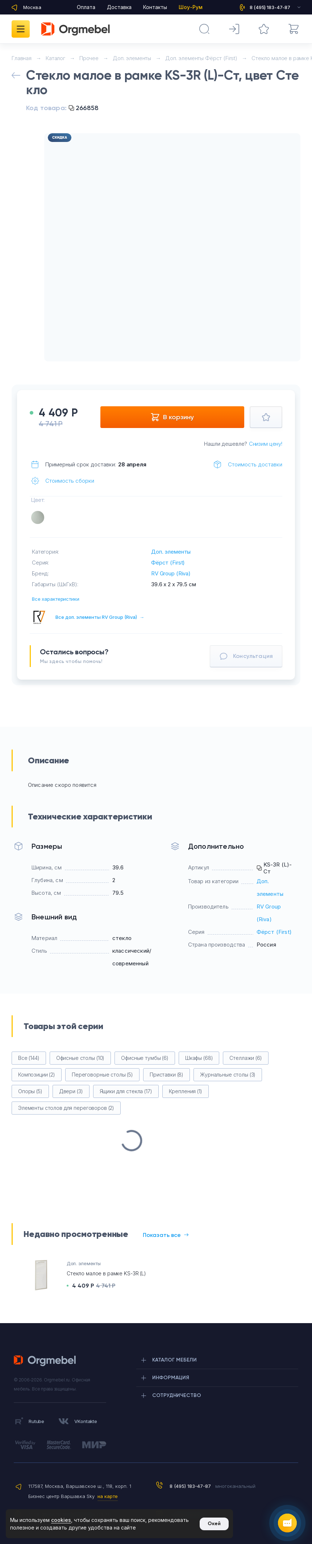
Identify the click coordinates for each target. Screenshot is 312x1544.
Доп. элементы (171, 551)
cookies (61, 1520)
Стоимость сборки (69, 480)
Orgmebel (47, 1360)
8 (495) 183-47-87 (190, 1486)
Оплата (86, 7)
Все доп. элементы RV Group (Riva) (99, 617)
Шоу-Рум (191, 7)
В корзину (172, 417)
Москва (32, 7)
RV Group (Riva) (171, 573)
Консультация (246, 656)
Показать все (165, 1235)
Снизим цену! (265, 443)
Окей (214, 1523)
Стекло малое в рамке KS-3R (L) (106, 1273)
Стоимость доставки (255, 464)
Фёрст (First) (168, 562)
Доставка (119, 7)
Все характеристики (55, 599)
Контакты (155, 7)
